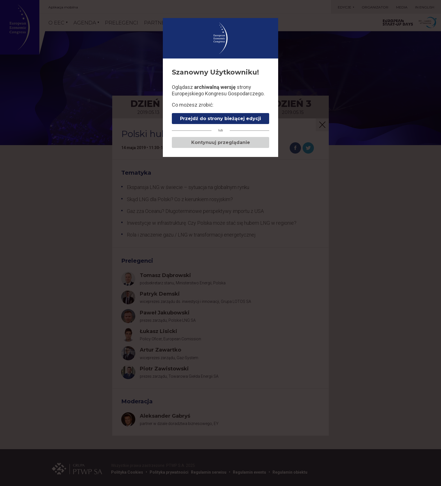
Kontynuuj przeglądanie (220, 142)
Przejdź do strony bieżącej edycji (220, 118)
